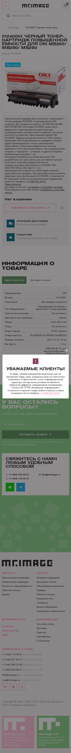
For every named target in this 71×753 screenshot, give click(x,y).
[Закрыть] (66, 350)
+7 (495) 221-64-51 (50, 393)
